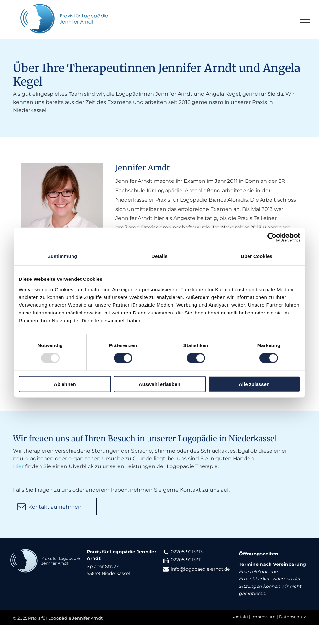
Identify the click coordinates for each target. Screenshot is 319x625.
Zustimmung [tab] (62, 256)
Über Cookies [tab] (256, 256)
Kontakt (239, 616)
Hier (18, 466)
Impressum (263, 616)
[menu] (304, 19)
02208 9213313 (187, 551)
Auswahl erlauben (159, 384)
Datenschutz (292, 616)
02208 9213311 (186, 560)
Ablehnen (65, 384)
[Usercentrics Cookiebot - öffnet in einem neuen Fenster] (272, 237)
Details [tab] (159, 256)
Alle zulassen (254, 384)
